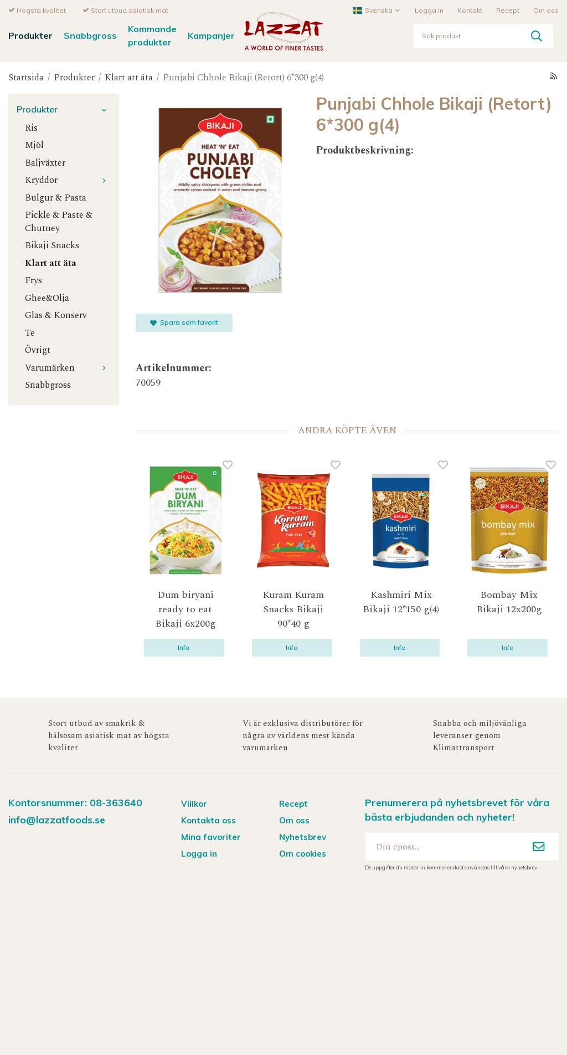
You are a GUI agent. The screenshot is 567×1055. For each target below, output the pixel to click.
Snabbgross (90, 34)
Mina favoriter (211, 836)
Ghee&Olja (47, 298)
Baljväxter (45, 163)
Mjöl (34, 145)
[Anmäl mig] (539, 846)
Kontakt (469, 10)
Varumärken (68, 368)
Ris (31, 128)
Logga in (429, 10)
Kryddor (68, 180)
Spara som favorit (184, 321)
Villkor (194, 803)
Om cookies (302, 853)
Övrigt (37, 350)
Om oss (546, 10)
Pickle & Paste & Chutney (58, 221)
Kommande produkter (152, 35)
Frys (33, 280)
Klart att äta (50, 263)
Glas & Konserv (56, 315)
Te (30, 333)
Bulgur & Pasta (55, 197)
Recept (507, 10)
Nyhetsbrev (302, 836)
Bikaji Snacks (52, 245)
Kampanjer (211, 34)
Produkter (30, 34)
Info (184, 647)
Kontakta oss (208, 820)
